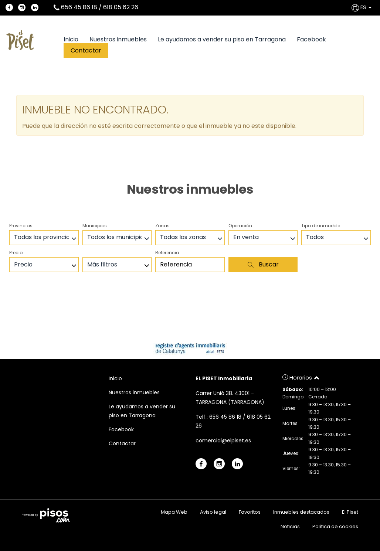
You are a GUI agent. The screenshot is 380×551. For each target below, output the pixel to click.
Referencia (167, 252)
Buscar (263, 264)
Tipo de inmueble (320, 225)
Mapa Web (174, 512)
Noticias (290, 526)
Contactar (86, 50)
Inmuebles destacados (301, 512)
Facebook (311, 39)
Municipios (94, 225)
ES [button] (362, 7)
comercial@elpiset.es (223, 440)
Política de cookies (335, 526)
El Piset (350, 512)
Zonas (162, 225)
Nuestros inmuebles (118, 39)
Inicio (71, 39)
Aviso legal (213, 512)
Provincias (21, 225)
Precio (16, 252)
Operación (240, 225)
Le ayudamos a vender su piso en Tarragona (222, 39)
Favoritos (250, 512)
